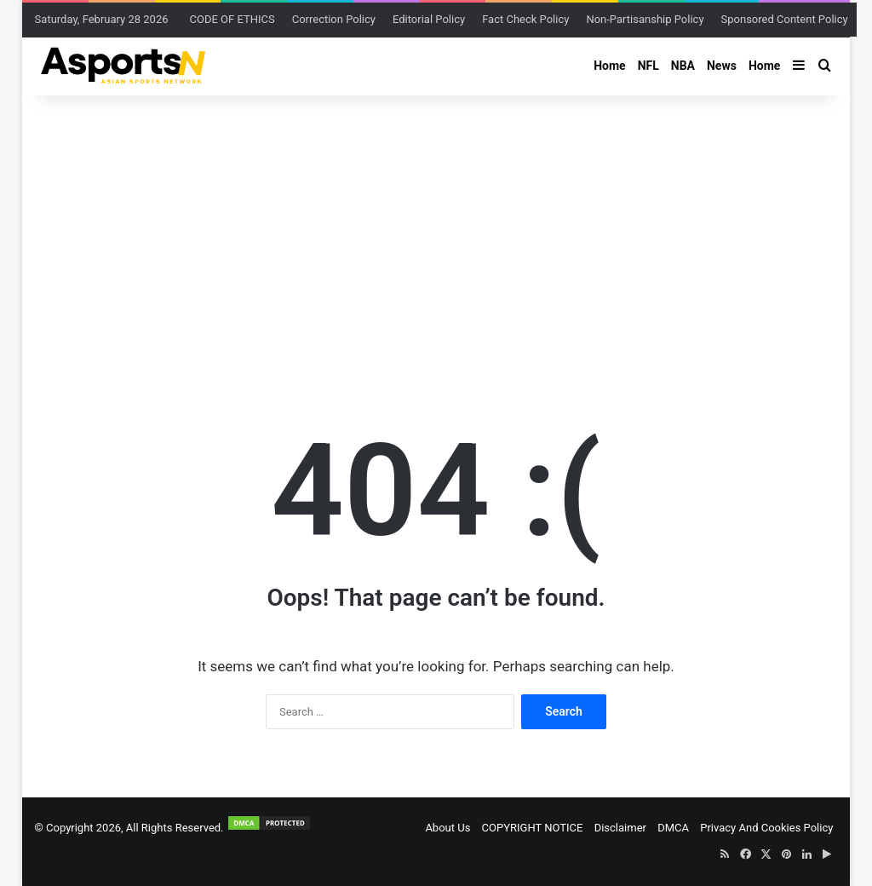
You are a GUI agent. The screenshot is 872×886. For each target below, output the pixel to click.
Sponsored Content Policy (784, 19)
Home (609, 65)
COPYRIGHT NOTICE (532, 827)
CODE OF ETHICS (232, 19)
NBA (683, 65)
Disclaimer (620, 827)
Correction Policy (334, 19)
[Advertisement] (436, 231)
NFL (648, 65)
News (722, 65)
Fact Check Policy (525, 19)
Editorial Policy (429, 19)
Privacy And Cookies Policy (766, 827)
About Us (447, 827)
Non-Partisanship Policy (644, 19)
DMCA (673, 827)
